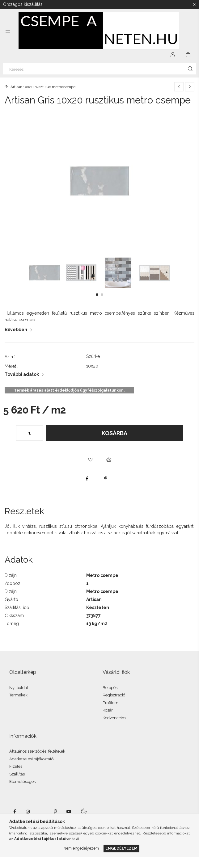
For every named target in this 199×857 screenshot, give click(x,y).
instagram (28, 811)
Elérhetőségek (22, 781)
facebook (14, 811)
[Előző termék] (179, 86)
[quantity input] (29, 433)
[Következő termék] (189, 86)
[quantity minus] (21, 433)
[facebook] (87, 478)
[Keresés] (99, 68)
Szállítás (17, 774)
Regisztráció (114, 695)
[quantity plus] (38, 433)
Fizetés (15, 766)
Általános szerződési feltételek (37, 751)
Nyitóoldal (18, 687)
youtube (69, 811)
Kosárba (114, 433)
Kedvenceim (114, 718)
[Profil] (172, 54)
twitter (41, 811)
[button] (97, 294)
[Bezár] (194, 4)
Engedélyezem (121, 848)
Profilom (110, 702)
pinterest (55, 811)
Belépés (110, 687)
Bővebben (16, 329)
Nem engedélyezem (81, 848)
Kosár (108, 710)
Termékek (18, 695)
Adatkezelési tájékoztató (31, 759)
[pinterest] (106, 478)
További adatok (22, 374)
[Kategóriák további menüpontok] (7, 30)
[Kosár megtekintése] (188, 54)
